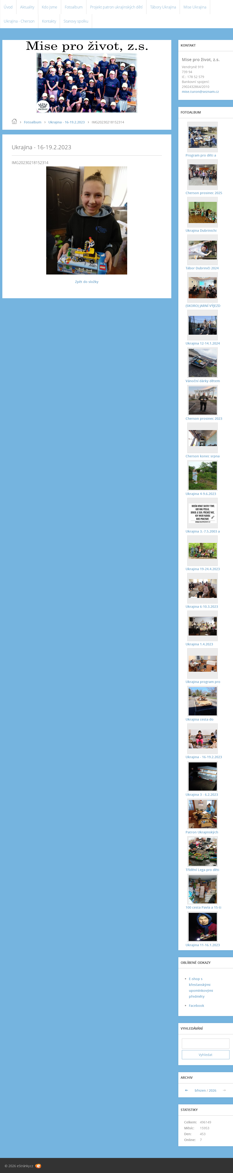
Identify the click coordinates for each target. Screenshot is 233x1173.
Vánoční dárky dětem (202, 381)
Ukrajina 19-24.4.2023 (202, 569)
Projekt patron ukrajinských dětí (116, 7)
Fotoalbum (74, 7)
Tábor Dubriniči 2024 (201, 268)
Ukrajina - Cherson (19, 21)
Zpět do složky (87, 281)
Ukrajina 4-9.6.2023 (200, 493)
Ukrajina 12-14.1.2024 (202, 343)
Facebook (196, 1005)
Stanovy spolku (76, 21)
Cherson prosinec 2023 (203, 418)
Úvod (8, 7)
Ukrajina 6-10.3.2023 (201, 606)
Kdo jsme (49, 7)
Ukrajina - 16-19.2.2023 (66, 122)
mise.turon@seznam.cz (200, 91)
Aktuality (27, 7)
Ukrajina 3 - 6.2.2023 (201, 794)
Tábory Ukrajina (163, 7)
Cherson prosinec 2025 (203, 193)
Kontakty (49, 21)
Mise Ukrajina (194, 7)
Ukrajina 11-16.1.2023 (202, 945)
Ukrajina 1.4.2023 (199, 644)
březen (200, 1090)
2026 (212, 1090)
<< (187, 1090)
